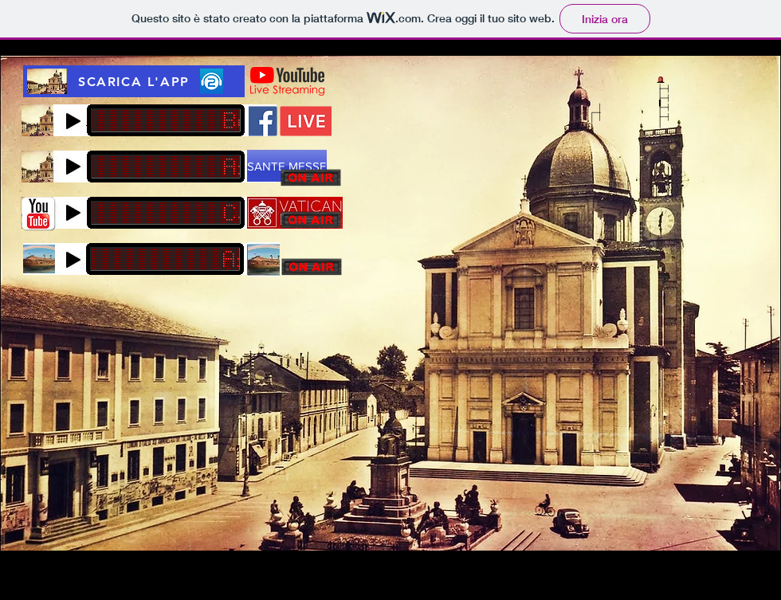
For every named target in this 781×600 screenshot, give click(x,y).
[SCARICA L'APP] (134, 81)
